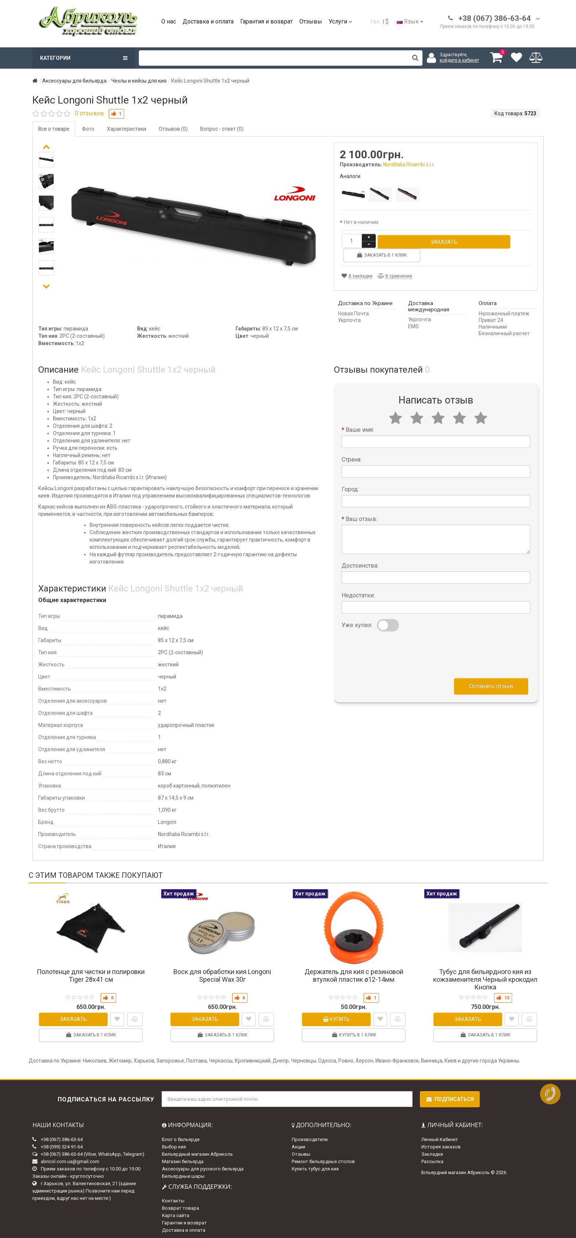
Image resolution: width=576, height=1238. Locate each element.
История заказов (441, 1143)
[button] (46, 286)
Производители (310, 1136)
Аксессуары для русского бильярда (203, 1165)
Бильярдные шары (183, 1173)
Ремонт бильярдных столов (323, 1158)
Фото (88, 129)
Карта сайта (175, 1212)
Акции (298, 1143)
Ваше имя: (360, 426)
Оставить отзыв (491, 682)
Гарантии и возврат (184, 1219)
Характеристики (126, 129)
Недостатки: (358, 592)
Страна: (351, 456)
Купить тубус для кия (315, 1165)
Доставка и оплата (208, 21)
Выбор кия (174, 1143)
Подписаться (450, 1096)
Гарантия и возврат (266, 21)
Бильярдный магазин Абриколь (197, 1151)
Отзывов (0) (173, 129)
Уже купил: (357, 621)
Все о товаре (53, 129)
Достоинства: (360, 562)
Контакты (173, 1197)
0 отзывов (89, 113)
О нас (168, 21)
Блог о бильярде (180, 1136)
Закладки (432, 1151)
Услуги (340, 21)
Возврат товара (180, 1205)
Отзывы (310, 21)
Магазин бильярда (183, 1158)
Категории (83, 58)
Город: (350, 485)
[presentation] (397, 650)
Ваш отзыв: (361, 515)
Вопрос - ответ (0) (222, 129)
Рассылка (432, 1158)
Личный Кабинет (439, 1136)
